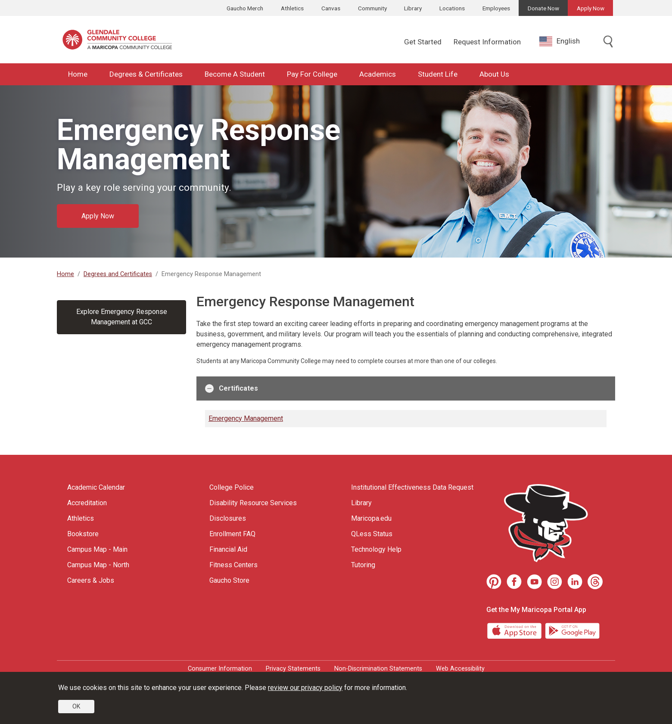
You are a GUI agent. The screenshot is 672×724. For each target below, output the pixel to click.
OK (76, 706)
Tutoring (363, 565)
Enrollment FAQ (232, 534)
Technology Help (376, 549)
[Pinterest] (493, 581)
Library (413, 8)
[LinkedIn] (574, 581)
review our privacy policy (305, 688)
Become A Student (235, 74)
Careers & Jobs (90, 580)
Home (77, 74)
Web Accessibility (460, 668)
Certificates (231, 388)
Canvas (330, 8)
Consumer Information (220, 668)
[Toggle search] (608, 42)
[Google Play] (572, 630)
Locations (452, 8)
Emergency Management (245, 418)
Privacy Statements (293, 668)
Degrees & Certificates (146, 74)
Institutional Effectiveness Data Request (412, 487)
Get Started (423, 41)
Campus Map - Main (97, 549)
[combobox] (566, 41)
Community (372, 8)
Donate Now (543, 8)
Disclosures (227, 518)
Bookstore (83, 534)
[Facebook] (514, 581)
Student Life (437, 74)
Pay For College (312, 74)
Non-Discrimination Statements (378, 668)
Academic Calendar (96, 487)
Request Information (487, 41)
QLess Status (371, 534)
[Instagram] (554, 581)
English (559, 41)
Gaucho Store (229, 580)
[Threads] (595, 581)
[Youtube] (534, 581)
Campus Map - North (98, 565)
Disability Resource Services (253, 503)
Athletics (292, 8)
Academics (377, 74)
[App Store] (515, 630)
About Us (494, 74)
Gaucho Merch (245, 8)
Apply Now (590, 8)
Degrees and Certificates (118, 274)
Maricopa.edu (371, 518)
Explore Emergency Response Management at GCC (121, 317)
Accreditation (87, 503)
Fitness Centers (233, 565)
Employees (496, 8)
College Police (231, 487)
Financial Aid (228, 549)
